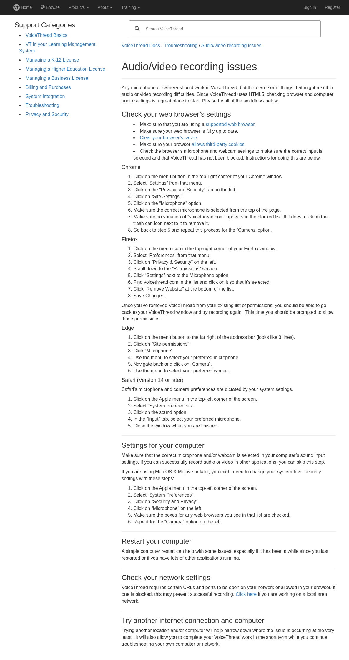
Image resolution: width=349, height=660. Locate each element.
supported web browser (230, 124)
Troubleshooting (42, 105)
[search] (224, 28)
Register (332, 7)
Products (79, 7)
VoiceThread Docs (141, 45)
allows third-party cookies (218, 144)
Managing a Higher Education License (65, 69)
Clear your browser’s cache (168, 137)
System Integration (45, 96)
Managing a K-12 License (52, 59)
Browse (50, 7)
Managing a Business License (57, 78)
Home (22, 7)
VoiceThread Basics (46, 35)
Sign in (309, 7)
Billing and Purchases (48, 87)
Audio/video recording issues (231, 45)
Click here (246, 594)
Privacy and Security (47, 114)
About (105, 7)
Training (130, 7)
